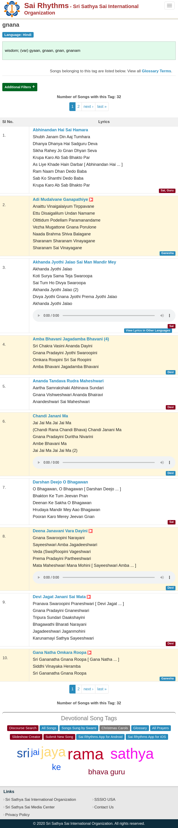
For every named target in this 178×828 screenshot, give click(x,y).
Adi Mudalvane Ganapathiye (63, 199)
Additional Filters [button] (18, 87)
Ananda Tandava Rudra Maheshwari (68, 381)
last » (102, 106)
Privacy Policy (17, 815)
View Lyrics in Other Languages (148, 330)
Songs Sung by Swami (78, 728)
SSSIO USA (105, 799)
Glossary (140, 728)
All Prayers (160, 728)
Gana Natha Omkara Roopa (62, 652)
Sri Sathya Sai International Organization (40, 799)
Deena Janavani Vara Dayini (63, 531)
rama (85, 754)
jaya (53, 751)
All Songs (49, 728)
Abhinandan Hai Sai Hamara (60, 130)
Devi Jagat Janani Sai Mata (62, 596)
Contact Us (104, 807)
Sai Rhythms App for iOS (147, 737)
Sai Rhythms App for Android (100, 737)
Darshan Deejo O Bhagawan (60, 482)
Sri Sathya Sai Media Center (30, 807)
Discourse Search (22, 728)
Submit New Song (59, 737)
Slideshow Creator (26, 737)
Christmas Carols (115, 728)
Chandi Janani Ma (50, 416)
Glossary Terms (156, 71)
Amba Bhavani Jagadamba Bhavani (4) (71, 339)
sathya (132, 753)
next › (88, 106)
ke (56, 767)
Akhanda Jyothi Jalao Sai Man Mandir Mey (74, 262)
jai (35, 752)
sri (23, 753)
